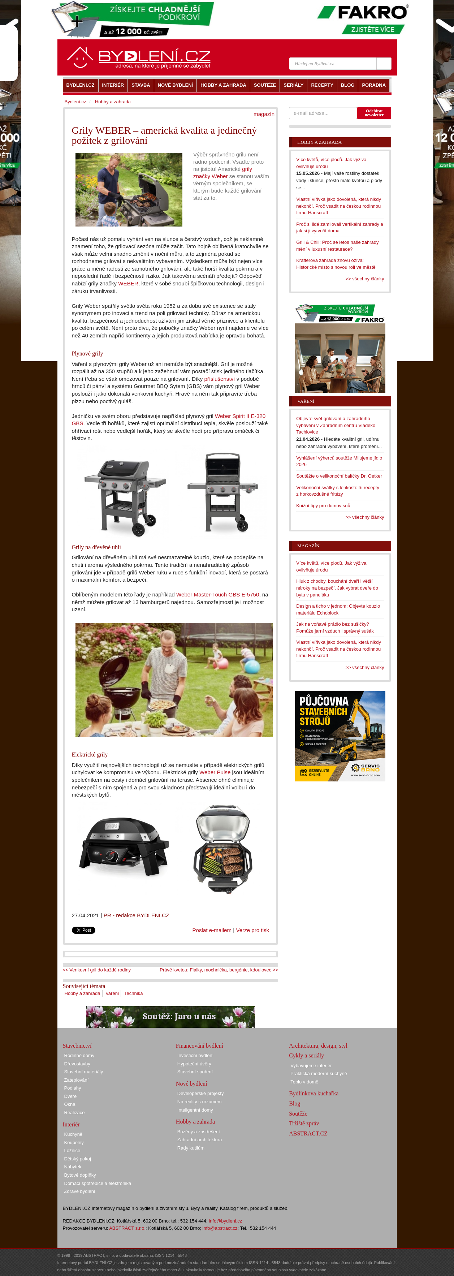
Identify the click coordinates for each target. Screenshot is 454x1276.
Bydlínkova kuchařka (313, 1093)
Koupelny (74, 1142)
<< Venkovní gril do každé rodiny (97, 970)
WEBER (127, 283)
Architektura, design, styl (318, 1046)
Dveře (70, 1096)
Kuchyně (73, 1134)
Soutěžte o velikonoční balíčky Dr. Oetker (339, 476)
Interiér (71, 1124)
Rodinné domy (79, 1055)
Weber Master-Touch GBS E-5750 (217, 594)
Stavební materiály (83, 1071)
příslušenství (219, 379)
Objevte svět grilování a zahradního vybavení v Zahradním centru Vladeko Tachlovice (335, 425)
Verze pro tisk (252, 930)
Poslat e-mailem (212, 930)
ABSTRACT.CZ (308, 1133)
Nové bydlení (191, 1084)
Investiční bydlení (195, 1055)
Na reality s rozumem (199, 1101)
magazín (264, 114)
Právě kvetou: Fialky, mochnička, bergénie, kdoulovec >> (219, 970)
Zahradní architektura (199, 1139)
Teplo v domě (304, 1082)
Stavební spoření (195, 1071)
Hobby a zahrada (82, 993)
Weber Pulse (214, 772)
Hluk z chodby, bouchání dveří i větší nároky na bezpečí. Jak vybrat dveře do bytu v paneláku (337, 587)
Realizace (74, 1112)
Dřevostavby (77, 1063)
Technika (133, 993)
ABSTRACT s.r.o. (127, 1228)
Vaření (112, 993)
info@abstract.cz (220, 1228)
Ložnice (72, 1150)
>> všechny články (365, 278)
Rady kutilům (190, 1148)
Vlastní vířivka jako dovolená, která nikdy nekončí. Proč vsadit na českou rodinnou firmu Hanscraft (338, 206)
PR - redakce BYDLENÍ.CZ (136, 915)
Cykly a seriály (306, 1055)
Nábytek (73, 1166)
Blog (294, 1103)
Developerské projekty (200, 1093)
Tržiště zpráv (304, 1123)
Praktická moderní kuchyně (318, 1073)
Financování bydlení (199, 1046)
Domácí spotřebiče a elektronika (97, 1183)
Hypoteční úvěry (194, 1063)
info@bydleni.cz (225, 1221)
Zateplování (76, 1080)
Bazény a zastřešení (198, 1131)
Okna (69, 1104)
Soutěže (298, 1114)
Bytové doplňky (80, 1175)
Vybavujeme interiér (311, 1065)
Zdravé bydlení (79, 1191)
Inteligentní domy (195, 1110)
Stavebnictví (77, 1046)
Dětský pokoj (77, 1158)
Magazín (308, 545)
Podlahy (72, 1088)
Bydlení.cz (75, 101)
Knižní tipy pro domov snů (323, 505)
